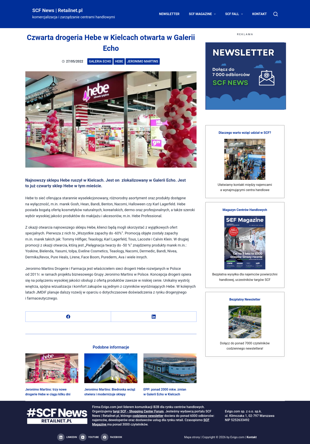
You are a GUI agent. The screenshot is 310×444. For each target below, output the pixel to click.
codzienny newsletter (148, 416)
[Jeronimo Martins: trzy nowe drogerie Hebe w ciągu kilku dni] (51, 368)
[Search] (275, 14)
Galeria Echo (100, 61)
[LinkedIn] (154, 317)
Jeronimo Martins (142, 61)
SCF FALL (234, 14)
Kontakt (259, 14)
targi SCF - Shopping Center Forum (138, 411)
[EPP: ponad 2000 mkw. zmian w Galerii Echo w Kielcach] (170, 368)
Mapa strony (191, 437)
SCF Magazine (203, 14)
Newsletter (169, 14)
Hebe (119, 61)
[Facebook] (68, 317)
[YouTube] (89, 437)
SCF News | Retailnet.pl (57, 10)
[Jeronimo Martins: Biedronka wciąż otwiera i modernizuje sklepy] (110, 368)
